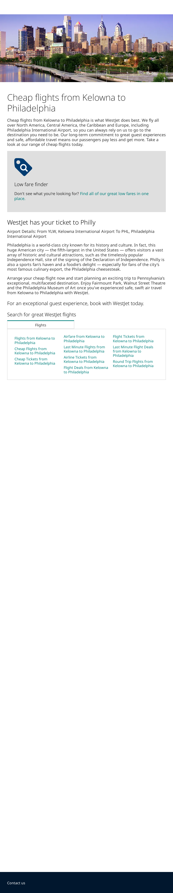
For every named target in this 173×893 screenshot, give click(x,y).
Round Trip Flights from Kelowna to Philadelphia (133, 363)
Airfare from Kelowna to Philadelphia (84, 338)
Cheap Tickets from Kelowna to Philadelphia (35, 361)
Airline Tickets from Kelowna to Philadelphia (84, 359)
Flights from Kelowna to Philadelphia (35, 340)
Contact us (16, 882)
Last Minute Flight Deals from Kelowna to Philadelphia (133, 351)
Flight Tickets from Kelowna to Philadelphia (133, 338)
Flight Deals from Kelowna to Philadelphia (86, 369)
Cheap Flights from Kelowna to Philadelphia (35, 350)
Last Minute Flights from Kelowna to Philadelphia (84, 349)
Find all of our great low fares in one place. (81, 196)
